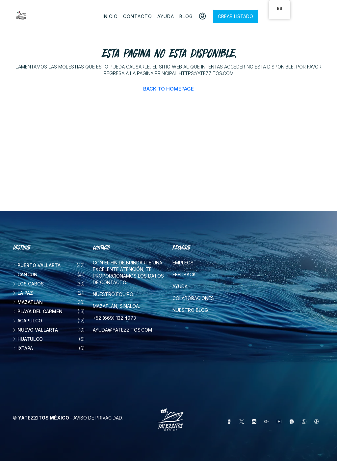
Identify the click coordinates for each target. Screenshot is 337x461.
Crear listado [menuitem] (235, 16)
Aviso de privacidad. (98, 417)
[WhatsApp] (305, 421)
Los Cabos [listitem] (28, 283)
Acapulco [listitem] (27, 320)
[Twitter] (242, 421)
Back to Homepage (168, 89)
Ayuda (165, 16)
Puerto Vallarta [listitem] (37, 265)
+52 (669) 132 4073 (114, 318)
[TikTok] (318, 421)
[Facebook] (230, 421)
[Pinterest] (293, 421)
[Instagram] (255, 421)
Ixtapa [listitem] (23, 348)
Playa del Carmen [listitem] (38, 311)
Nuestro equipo (113, 294)
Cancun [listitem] (25, 274)
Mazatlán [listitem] (28, 302)
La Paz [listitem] (23, 293)
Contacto (137, 16)
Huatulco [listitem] (28, 339)
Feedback (184, 274)
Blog (186, 16)
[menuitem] (202, 16)
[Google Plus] (268, 421)
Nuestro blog (190, 310)
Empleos (183, 262)
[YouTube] (280, 421)
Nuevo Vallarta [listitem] (35, 330)
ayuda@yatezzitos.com (122, 330)
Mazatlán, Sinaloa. (116, 306)
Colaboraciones (193, 298)
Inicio (110, 16)
